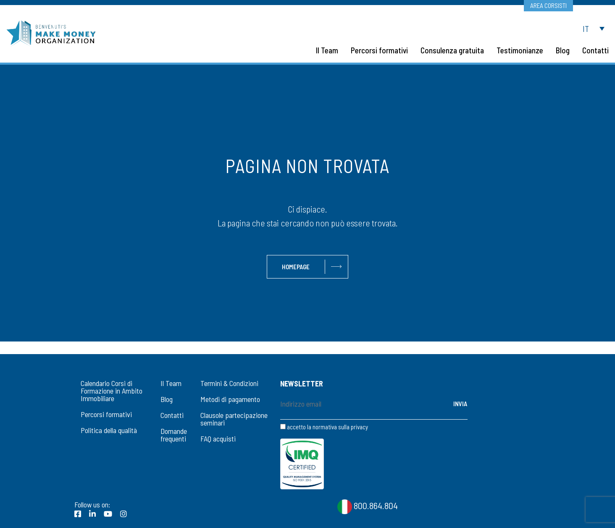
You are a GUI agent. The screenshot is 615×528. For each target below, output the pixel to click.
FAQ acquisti (218, 438)
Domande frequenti (173, 434)
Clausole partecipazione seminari (234, 418)
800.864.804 (367, 466)
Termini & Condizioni (229, 383)
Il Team (170, 383)
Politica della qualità (109, 430)
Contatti (172, 415)
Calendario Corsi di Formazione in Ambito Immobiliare (111, 390)
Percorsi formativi (106, 414)
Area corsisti (548, 5)
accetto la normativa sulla (324, 427)
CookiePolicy (575, 516)
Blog (166, 399)
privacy (359, 427)
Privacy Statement (528, 516)
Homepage (296, 267)
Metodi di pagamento (230, 399)
